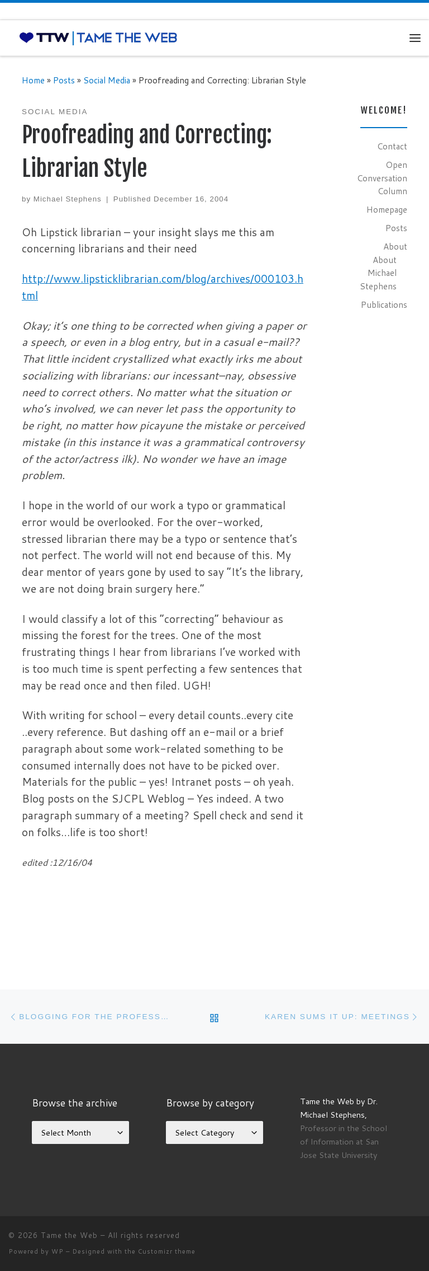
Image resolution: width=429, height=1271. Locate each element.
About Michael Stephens (378, 273)
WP (57, 1251)
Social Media (106, 80)
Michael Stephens (68, 199)
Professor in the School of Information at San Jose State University (343, 1141)
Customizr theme (167, 1251)
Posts (64, 80)
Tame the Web (69, 1235)
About (395, 246)
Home (33, 80)
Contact (392, 146)
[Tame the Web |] (98, 37)
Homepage (386, 209)
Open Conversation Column (382, 177)
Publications (384, 304)
